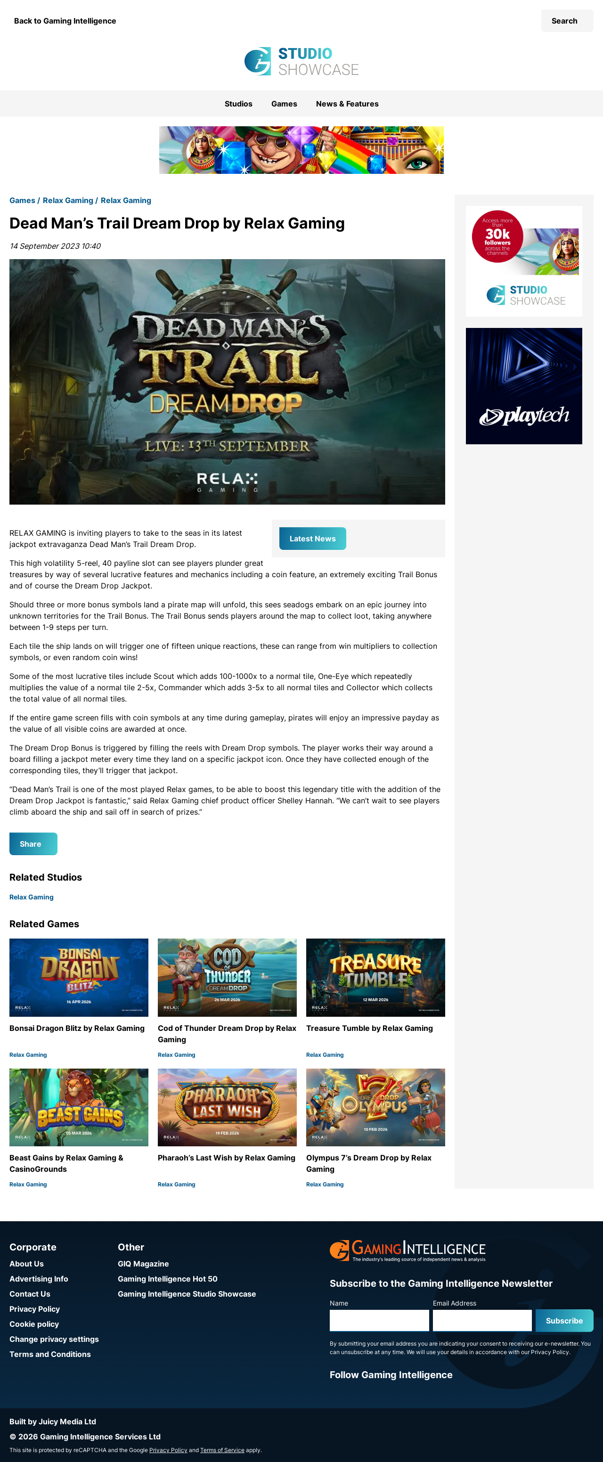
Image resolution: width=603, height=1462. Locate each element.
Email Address (454, 1303)
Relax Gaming (68, 200)
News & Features (347, 103)
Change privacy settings (54, 1339)
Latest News (313, 538)
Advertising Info (38, 1278)
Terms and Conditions (50, 1354)
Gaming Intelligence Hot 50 (168, 1278)
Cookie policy (34, 1324)
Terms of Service (222, 1450)
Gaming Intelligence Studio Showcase (187, 1294)
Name (339, 1303)
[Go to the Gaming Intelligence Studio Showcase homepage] (301, 61)
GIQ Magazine (143, 1263)
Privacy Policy (34, 1309)
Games (284, 103)
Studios (239, 103)
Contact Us (29, 1294)
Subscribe (564, 1320)
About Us (26, 1263)
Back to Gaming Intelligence (65, 20)
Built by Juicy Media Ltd (52, 1421)
